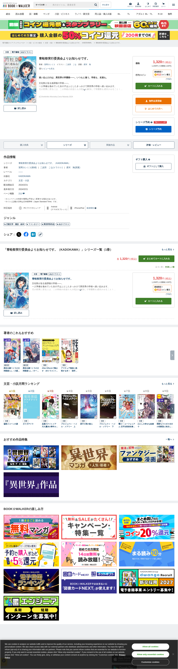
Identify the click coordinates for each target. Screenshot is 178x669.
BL (119, 14)
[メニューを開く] (173, 4)
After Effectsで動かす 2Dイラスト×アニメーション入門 (50, 369)
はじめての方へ (153, 108)
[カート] (163, 5)
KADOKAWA (25, 176)
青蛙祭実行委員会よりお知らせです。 (52, 278)
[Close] (173, 654)
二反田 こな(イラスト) (51, 167)
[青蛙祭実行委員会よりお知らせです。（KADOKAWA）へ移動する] (74, 43)
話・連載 (33, 14)
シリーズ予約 (144, 122)
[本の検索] (42, 5)
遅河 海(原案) (73, 167)
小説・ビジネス (62, 14)
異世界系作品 (48, 224)
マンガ (46, 14)
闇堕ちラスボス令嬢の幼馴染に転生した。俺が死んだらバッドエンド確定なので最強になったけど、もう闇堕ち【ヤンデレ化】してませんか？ (165, 425)
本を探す (105, 5)
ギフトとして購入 (153, 166)
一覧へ (170, 439)
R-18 (160, 14)
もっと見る (168, 249)
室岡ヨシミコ (49, 64)
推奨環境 (91, 208)
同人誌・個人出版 (103, 14)
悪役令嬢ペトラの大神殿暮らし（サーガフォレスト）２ (31, 369)
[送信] (96, 5)
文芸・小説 (24, 180)
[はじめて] (148, 5)
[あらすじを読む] (84, 86)
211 (22, 193)
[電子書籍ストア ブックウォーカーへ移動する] (13, 43)
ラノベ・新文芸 (82, 14)
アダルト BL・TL (144, 14)
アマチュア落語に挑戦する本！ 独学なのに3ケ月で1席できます (69, 369)
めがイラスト (63, 224)
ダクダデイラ (28, 424)
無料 (170, 14)
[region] (89, 654)
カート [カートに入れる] (153, 301)
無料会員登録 (153, 101)
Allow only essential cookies (150, 654)
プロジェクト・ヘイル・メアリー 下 (107, 425)
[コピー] (40, 234)
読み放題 (20, 14)
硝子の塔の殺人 (86, 424)
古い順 (159, 267)
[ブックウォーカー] (16, 5)
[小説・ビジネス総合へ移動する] (35, 43)
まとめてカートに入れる (156, 258)
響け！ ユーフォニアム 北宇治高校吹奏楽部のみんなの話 (126, 425)
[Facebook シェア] (26, 234)
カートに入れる (153, 86)
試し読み (20, 108)
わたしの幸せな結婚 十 (146, 425)
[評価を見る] (46, 68)
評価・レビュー (153, 145)
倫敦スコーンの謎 (11, 424)
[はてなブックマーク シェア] (33, 234)
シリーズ (74, 145)
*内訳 (168, 79)
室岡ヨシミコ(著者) (28, 167)
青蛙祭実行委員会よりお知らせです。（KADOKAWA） (44, 163)
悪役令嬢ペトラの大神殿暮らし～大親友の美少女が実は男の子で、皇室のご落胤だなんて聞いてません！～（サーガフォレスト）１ (12, 369)
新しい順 (169, 267)
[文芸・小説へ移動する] (49, 43)
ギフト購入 (143, 159)
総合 (8, 14)
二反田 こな (71, 64)
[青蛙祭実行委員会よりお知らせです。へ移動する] (108, 43)
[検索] (96, 5)
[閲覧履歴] (156, 5)
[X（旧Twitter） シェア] (19, 234)
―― (21, 172)
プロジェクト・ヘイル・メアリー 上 (69, 425)
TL (128, 14)
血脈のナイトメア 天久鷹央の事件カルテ (50, 425)
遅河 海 (87, 64)
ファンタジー (32, 224)
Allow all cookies (150, 646)
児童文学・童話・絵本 (14, 224)
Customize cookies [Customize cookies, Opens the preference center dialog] (150, 662)
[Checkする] (34, 100)
